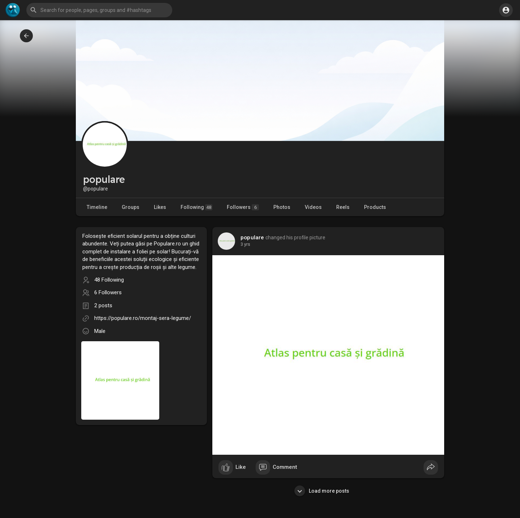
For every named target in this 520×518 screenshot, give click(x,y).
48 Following (109, 280)
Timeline (97, 207)
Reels (343, 207)
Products (375, 207)
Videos (313, 207)
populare (252, 237)
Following (196, 207)
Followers (243, 207)
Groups (130, 207)
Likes (160, 207)
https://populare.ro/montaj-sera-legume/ (142, 318)
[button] (99, 10)
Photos (281, 207)
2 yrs (245, 244)
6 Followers (108, 292)
